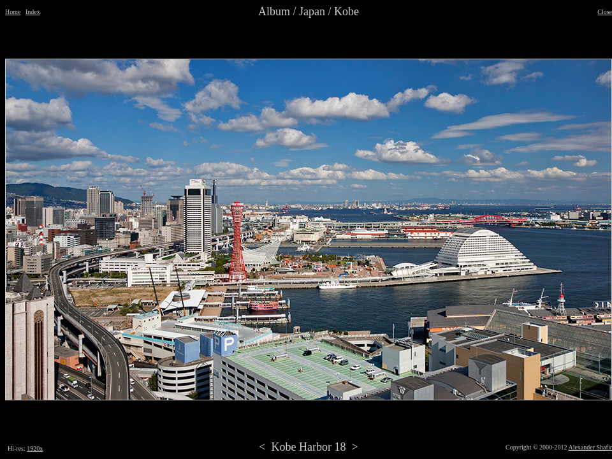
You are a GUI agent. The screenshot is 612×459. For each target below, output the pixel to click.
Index (33, 11)
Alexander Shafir (590, 447)
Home (12, 11)
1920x (35, 448)
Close (604, 11)
